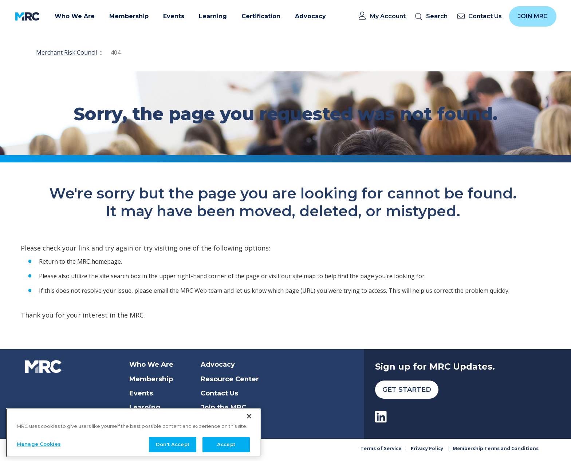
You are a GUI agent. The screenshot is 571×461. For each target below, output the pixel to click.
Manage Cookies (39, 444)
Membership (151, 379)
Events (141, 393)
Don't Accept (172, 444)
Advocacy (218, 364)
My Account (388, 16)
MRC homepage (99, 261)
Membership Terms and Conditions (496, 451)
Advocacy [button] (310, 16)
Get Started (406, 390)
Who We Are (151, 364)
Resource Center (230, 379)
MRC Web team (201, 290)
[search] (432, 17)
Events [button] (173, 16)
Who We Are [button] (75, 16)
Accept (226, 444)
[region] (133, 432)
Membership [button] (129, 16)
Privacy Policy (427, 451)
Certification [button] (260, 16)
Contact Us (219, 393)
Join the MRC (223, 407)
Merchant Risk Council (66, 52)
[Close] (249, 416)
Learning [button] (213, 16)
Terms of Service (381, 451)
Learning (144, 407)
